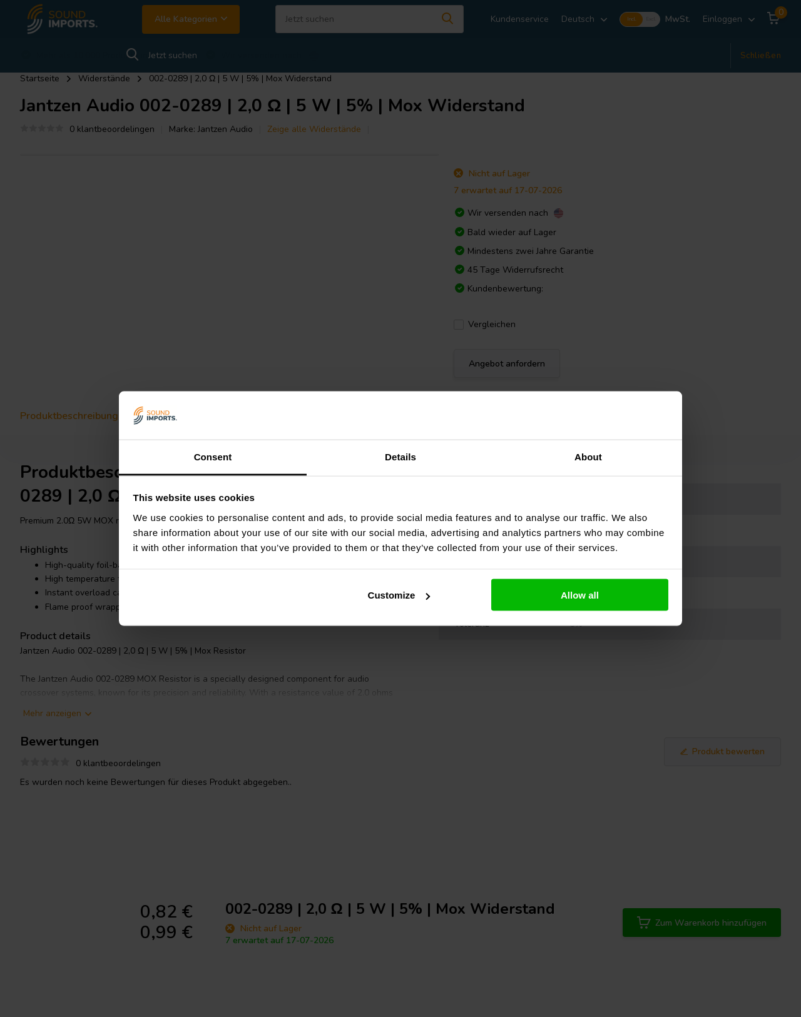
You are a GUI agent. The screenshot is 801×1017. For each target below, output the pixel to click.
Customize (399, 595)
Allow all (580, 595)
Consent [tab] (213, 456)
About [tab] (588, 456)
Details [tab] (400, 456)
